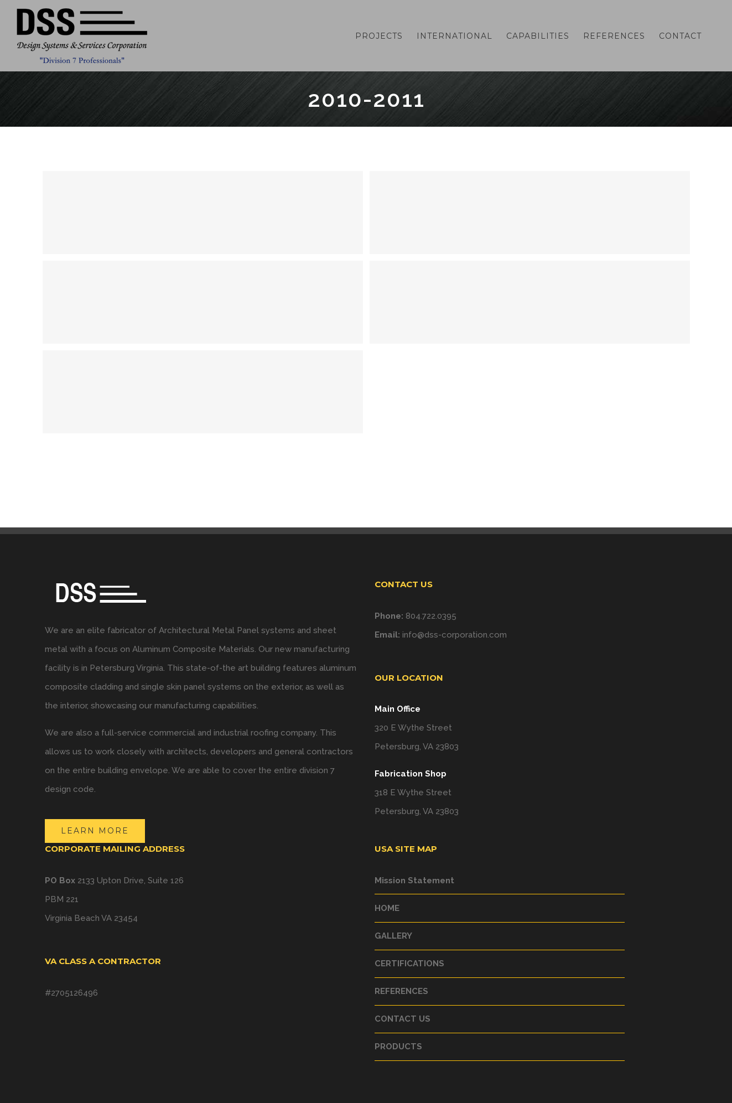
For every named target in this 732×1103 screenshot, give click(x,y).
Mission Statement (414, 880)
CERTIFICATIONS (409, 964)
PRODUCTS (398, 1047)
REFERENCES (401, 991)
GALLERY (393, 936)
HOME (387, 908)
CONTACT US (402, 1019)
